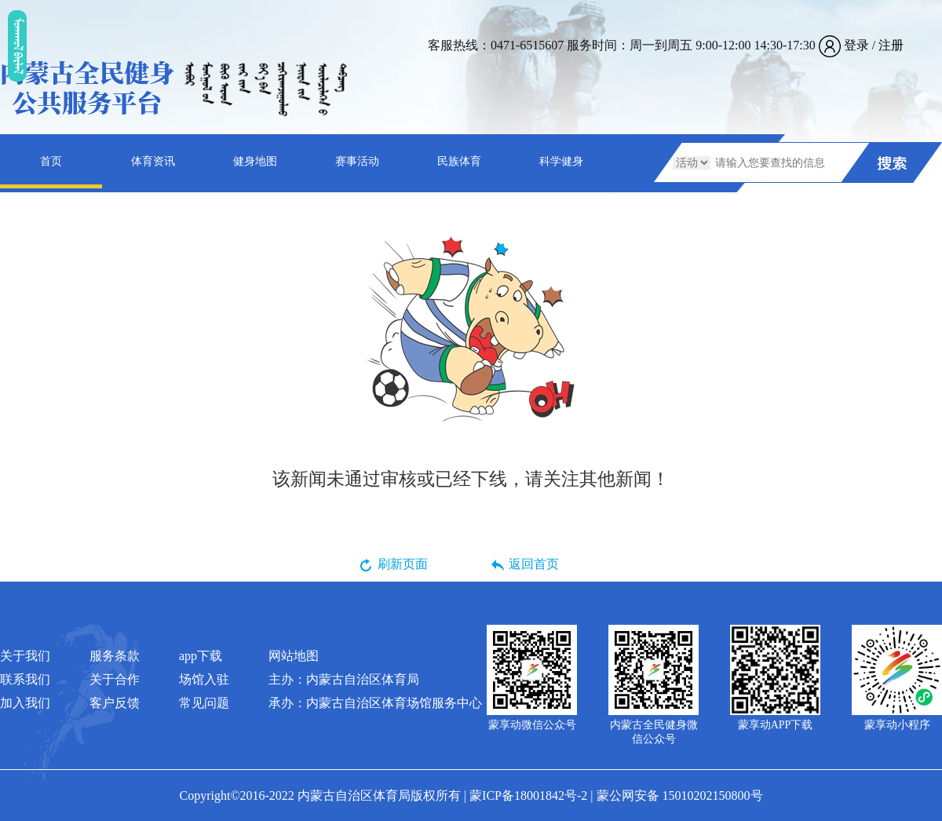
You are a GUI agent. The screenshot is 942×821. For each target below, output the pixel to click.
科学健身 (561, 161)
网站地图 (293, 655)
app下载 (200, 655)
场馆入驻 (204, 679)
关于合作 (114, 679)
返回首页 (534, 564)
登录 (856, 45)
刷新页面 (403, 564)
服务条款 (114, 655)
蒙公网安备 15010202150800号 (680, 795)
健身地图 (255, 161)
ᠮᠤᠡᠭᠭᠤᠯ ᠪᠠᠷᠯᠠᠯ (17, 45)
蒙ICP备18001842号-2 (528, 795)
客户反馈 (114, 703)
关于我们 (25, 655)
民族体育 (459, 161)
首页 (51, 161)
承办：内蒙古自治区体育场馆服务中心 (375, 703)
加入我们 (25, 703)
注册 (891, 45)
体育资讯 (153, 161)
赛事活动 (357, 161)
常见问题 (204, 703)
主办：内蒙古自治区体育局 (343, 679)
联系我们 (25, 679)
